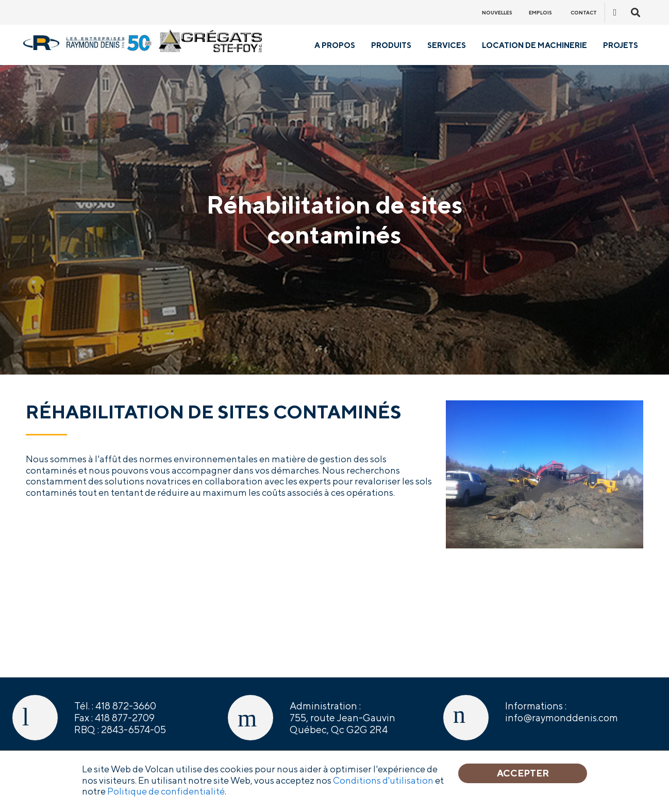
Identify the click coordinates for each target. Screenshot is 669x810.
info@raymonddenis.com (561, 717)
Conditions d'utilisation (383, 780)
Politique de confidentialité (166, 791)
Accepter (523, 773)
